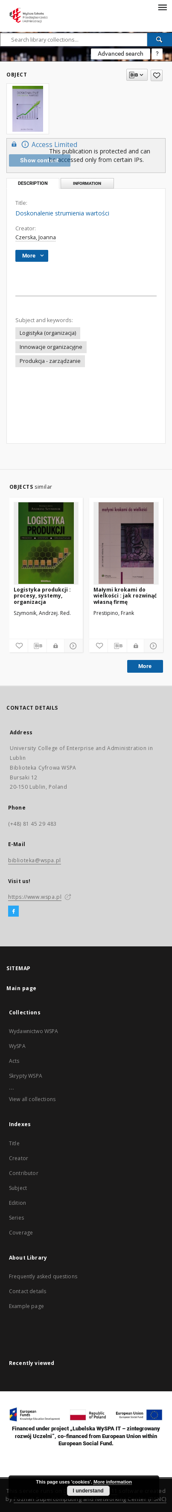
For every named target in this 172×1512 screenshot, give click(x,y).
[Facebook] (13, 911)
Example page (26, 1306)
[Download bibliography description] (37, 645)
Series (16, 1217)
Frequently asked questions (43, 1276)
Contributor (23, 1173)
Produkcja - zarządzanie (50, 361)
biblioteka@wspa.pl (34, 860)
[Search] (159, 39)
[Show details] (72, 645)
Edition (17, 1202)
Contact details (27, 1291)
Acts (14, 1061)
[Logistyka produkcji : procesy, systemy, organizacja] (46, 543)
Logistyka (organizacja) (48, 333)
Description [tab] (33, 183)
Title (14, 1143)
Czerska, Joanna (35, 237)
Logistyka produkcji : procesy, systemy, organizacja (42, 595)
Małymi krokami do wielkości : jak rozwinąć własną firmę (125, 595)
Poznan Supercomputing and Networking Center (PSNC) (90, 1499)
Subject (18, 1188)
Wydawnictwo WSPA (33, 1031)
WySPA (17, 1046)
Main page (21, 988)
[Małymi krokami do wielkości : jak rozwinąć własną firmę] (126, 543)
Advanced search (120, 53)
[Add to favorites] (157, 75)
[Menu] (162, 7)
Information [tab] (87, 183)
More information (112, 1481)
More (145, 666)
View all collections (32, 1099)
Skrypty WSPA (25, 1075)
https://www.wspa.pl (34, 896)
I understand (88, 1491)
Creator (18, 1158)
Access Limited (43, 144)
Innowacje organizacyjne (51, 347)
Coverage (21, 1232)
